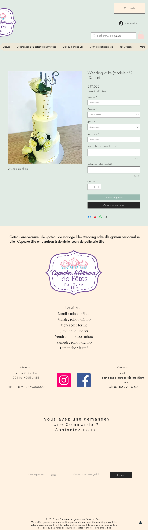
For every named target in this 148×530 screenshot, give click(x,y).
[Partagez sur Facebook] (89, 217)
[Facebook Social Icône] (84, 380)
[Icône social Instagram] (64, 380)
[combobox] (114, 102)
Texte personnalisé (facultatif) (100, 163)
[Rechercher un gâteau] (113, 36)
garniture (92, 121)
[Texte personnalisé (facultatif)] (114, 170)
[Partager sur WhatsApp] (101, 217)
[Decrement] (90, 187)
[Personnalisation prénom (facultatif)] (114, 152)
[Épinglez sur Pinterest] (95, 217)
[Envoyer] (121, 475)
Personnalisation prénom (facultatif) (102, 146)
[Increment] (99, 187)
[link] (140, 35)
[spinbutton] (94, 187)
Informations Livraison (97, 91)
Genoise (92, 96)
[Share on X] (106, 217)
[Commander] (129, 8)
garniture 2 (93, 133)
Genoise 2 (93, 109)
